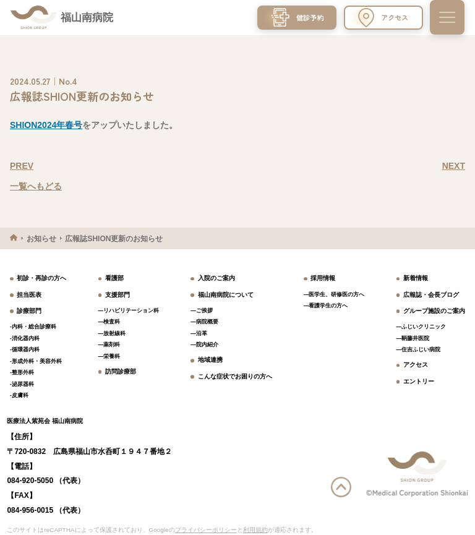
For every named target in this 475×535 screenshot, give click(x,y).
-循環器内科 (25, 349)
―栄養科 (109, 356)
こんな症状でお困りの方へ (235, 376)
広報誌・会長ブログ (431, 294)
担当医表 (29, 294)
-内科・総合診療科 (33, 326)
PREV (21, 166)
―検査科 (109, 322)
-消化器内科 (25, 338)
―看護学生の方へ (326, 305)
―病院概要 (204, 322)
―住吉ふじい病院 (418, 349)
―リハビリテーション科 (129, 310)
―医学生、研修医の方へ (334, 294)
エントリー (418, 381)
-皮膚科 (19, 395)
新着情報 (415, 278)
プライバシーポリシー (206, 529)
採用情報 (322, 278)
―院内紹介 (204, 344)
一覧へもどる (36, 186)
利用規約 (255, 529)
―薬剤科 (109, 344)
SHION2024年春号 (46, 125)
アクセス (383, 17)
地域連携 (210, 359)
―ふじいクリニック (421, 326)
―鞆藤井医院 (413, 338)
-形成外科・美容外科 (36, 361)
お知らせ (41, 238)
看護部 (114, 278)
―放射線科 (112, 333)
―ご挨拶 (201, 310)
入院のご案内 (216, 278)
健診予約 (297, 17)
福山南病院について (226, 294)
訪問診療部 (120, 371)
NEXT (453, 166)
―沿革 (198, 333)
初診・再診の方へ (41, 278)
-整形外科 (22, 372)
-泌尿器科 (22, 384)
